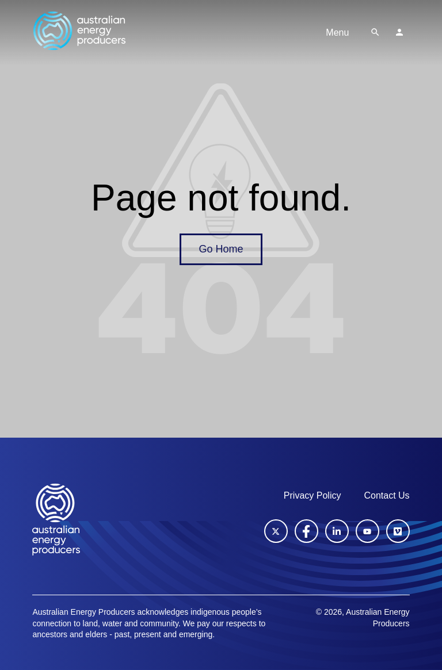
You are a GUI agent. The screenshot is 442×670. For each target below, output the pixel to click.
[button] (375, 32)
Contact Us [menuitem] (386, 495)
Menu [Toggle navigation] (337, 32)
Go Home (221, 249)
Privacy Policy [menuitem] (312, 495)
